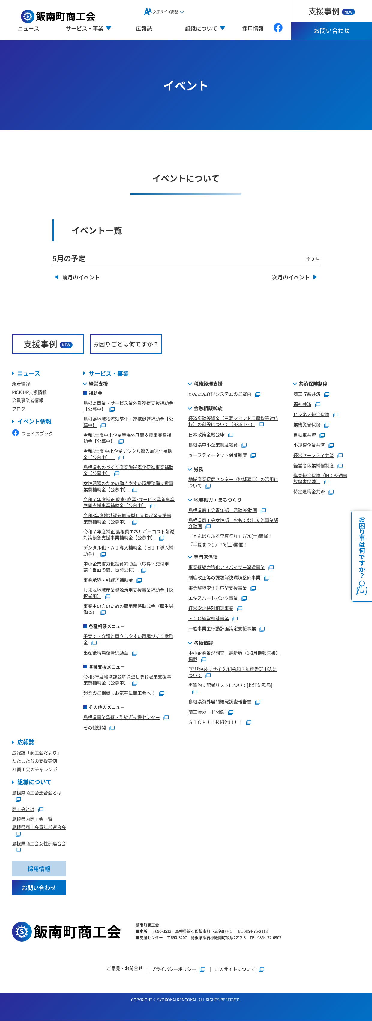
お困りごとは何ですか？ (126, 344)
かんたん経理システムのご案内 (219, 394)
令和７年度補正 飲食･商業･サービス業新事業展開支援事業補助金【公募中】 (129, 502)
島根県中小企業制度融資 (213, 444)
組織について (34, 782)
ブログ (19, 408)
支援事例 (331, 10)
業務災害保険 (306, 424)
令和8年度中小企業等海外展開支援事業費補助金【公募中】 (127, 438)
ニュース (28, 28)
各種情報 (203, 642)
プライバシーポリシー (173, 969)
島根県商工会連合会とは (37, 793)
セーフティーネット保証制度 (217, 455)
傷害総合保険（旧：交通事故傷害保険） (320, 478)
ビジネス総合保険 (311, 414)
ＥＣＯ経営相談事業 (208, 618)
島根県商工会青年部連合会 (39, 827)
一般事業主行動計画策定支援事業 (222, 628)
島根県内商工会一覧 (32, 819)
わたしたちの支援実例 (34, 761)
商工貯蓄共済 (306, 394)
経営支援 (98, 383)
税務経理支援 (208, 383)
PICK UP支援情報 (29, 392)
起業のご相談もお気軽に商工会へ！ (119, 693)
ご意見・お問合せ (125, 968)
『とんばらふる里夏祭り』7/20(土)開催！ (230, 536)
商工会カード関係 (206, 712)
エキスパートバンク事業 (213, 598)
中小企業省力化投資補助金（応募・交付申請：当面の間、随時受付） (126, 566)
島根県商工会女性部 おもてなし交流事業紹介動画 (233, 523)
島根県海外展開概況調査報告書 (219, 701)
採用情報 (253, 28)
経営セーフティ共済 (313, 455)
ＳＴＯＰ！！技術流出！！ (215, 722)
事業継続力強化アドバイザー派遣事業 (226, 567)
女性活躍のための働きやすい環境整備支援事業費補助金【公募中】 (128, 486)
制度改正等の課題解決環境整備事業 (224, 577)
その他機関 (94, 727)
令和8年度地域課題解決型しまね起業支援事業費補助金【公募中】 (127, 518)
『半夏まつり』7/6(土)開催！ (218, 544)
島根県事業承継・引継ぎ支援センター (121, 717)
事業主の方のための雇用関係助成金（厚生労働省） (128, 609)
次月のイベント (291, 277)
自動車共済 (304, 434)
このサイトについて (235, 969)
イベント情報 (34, 422)
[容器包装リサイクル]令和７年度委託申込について (232, 672)
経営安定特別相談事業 (210, 608)
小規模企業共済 (309, 445)
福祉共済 (302, 404)
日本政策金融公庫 (206, 434)
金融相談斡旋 (208, 408)
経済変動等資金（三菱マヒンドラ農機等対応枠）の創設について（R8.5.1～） (233, 421)
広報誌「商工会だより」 (37, 752)
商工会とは (23, 809)
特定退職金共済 (309, 491)
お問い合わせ (332, 30)
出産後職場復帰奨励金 (105, 652)
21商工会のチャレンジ (34, 769)
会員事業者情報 (28, 400)
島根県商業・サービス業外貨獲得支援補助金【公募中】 (128, 406)
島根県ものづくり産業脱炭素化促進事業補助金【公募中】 (128, 470)
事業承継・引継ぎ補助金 (108, 580)
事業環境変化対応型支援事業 (217, 587)
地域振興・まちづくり (218, 499)
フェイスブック (32, 433)
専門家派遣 (206, 556)
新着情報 (21, 384)
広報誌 (144, 28)
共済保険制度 (313, 383)
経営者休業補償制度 (313, 465)
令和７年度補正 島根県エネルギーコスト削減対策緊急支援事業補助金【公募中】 (128, 534)
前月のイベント (81, 277)
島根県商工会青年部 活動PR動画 (222, 510)
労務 (198, 469)
